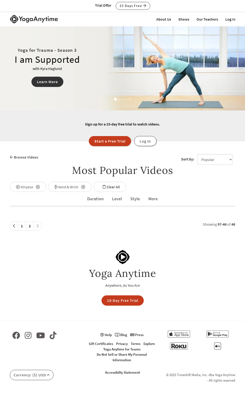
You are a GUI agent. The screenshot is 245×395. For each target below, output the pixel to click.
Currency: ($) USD (32, 374)
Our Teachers (207, 19)
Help (106, 334)
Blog (121, 334)
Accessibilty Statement (122, 372)
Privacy (122, 343)
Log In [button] (145, 141)
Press (136, 334)
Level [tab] (117, 198)
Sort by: (187, 159)
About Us (163, 19)
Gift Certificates (101, 343)
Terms (135, 343)
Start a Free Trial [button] (109, 141)
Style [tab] (135, 198)
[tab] (95, 199)
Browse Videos (24, 157)
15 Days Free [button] (133, 5)
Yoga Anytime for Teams (121, 349)
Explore (149, 343)
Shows (183, 19)
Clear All (110, 186)
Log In (230, 19)
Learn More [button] (47, 81)
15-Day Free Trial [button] (122, 300)
